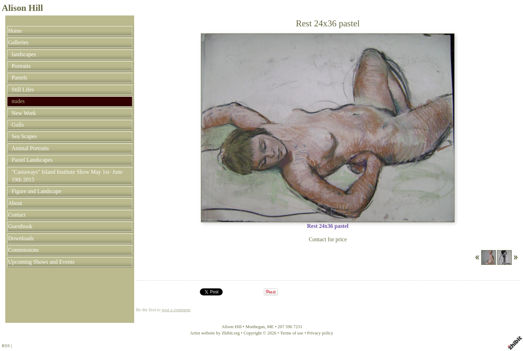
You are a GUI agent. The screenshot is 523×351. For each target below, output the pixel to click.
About (15, 203)
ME (270, 326)
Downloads (21, 238)
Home (15, 31)
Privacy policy (320, 333)
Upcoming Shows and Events (41, 262)
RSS (6, 345)
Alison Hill (22, 8)
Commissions (23, 250)
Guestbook (20, 226)
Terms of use (291, 333)
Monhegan (255, 326)
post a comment (176, 309)
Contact (17, 215)
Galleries (18, 42)
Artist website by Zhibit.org (215, 333)
